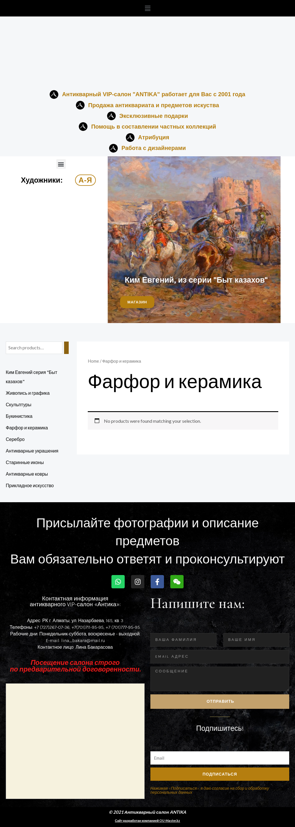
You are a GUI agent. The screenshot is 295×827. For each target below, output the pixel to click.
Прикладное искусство (30, 485)
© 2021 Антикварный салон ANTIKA (147, 812)
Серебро (15, 439)
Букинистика (19, 416)
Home (93, 361)
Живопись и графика (28, 393)
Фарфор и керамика (27, 427)
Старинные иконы (25, 462)
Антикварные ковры (27, 473)
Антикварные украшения (32, 450)
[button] (147, 8)
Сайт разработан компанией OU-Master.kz (147, 820)
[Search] (66, 348)
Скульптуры (18, 404)
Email (155, 747)
